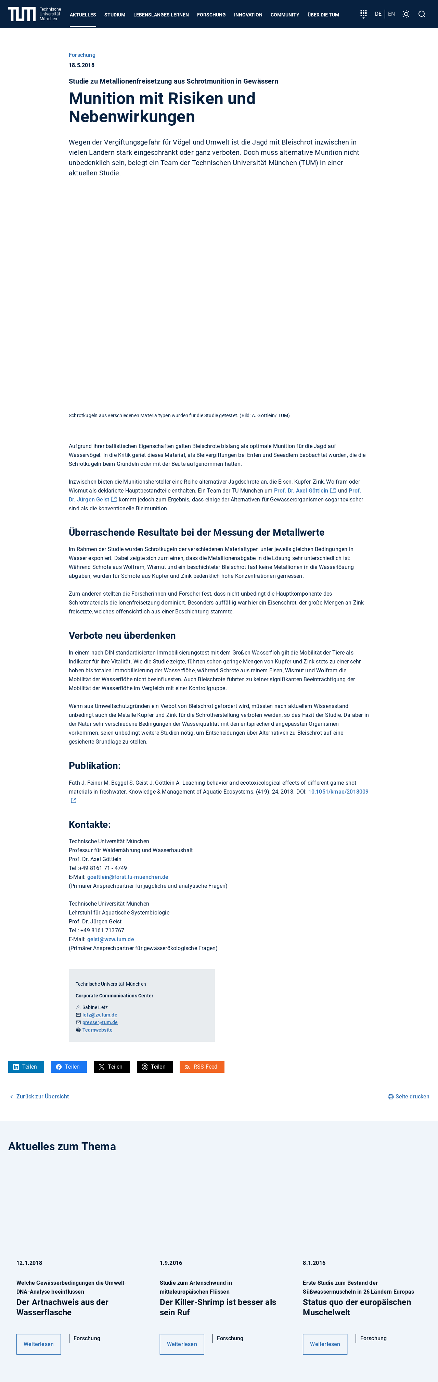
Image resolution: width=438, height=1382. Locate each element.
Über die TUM (323, 14)
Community (285, 14)
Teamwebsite (97, 1030)
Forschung (211, 14)
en (391, 14)
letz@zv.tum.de (99, 1015)
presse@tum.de (100, 1022)
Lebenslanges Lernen (161, 14)
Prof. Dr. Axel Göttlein (301, 490)
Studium (114, 14)
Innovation (248, 14)
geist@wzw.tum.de (110, 939)
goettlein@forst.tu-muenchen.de (128, 877)
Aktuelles (83, 14)
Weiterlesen (39, 1344)
